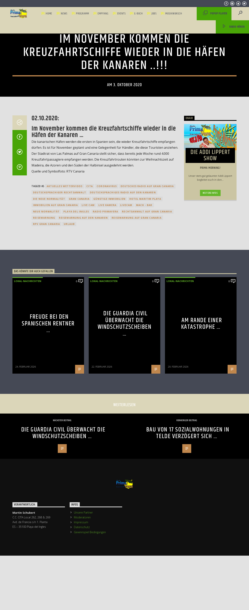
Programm (82, 13)
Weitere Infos (210, 334)
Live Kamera (107, 346)
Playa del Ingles (76, 352)
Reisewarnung (44, 358)
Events (121, 13)
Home (49, 13)
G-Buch (138, 13)
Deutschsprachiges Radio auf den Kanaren (123, 333)
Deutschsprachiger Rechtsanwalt (59, 333)
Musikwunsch (173, 13)
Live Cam (88, 346)
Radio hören (233, 27)
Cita (89, 327)
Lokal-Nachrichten (124, 91)
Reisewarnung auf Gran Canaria (136, 358)
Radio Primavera (105, 352)
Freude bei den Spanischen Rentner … (48, 464)
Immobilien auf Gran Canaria (55, 346)
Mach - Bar (144, 346)
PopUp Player (215, 13)
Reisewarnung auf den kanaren (83, 358)
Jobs (154, 13)
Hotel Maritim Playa (145, 339)
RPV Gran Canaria (46, 365)
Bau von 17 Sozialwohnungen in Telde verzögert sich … (187, 574)
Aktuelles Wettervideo (64, 327)
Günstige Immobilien (109, 339)
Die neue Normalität (49, 339)
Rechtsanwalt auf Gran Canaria (147, 352)
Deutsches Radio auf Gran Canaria (147, 327)
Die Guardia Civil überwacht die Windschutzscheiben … (125, 464)
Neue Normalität (46, 352)
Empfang (103, 13)
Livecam (126, 346)
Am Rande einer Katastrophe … (201, 464)
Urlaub (69, 365)
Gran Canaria (79, 339)
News (64, 13)
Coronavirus (107, 327)
